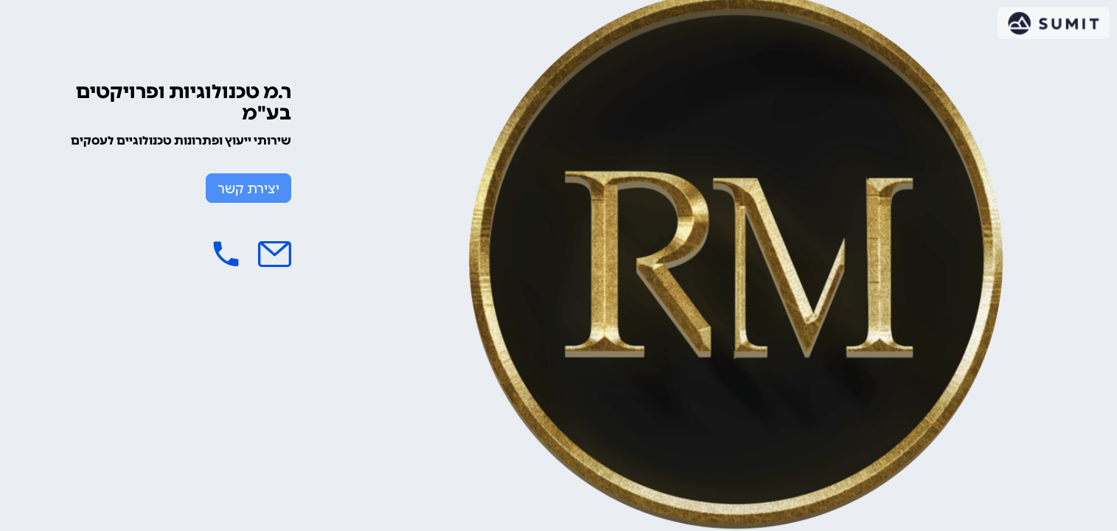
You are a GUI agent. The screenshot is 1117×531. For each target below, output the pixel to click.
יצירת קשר (248, 189)
